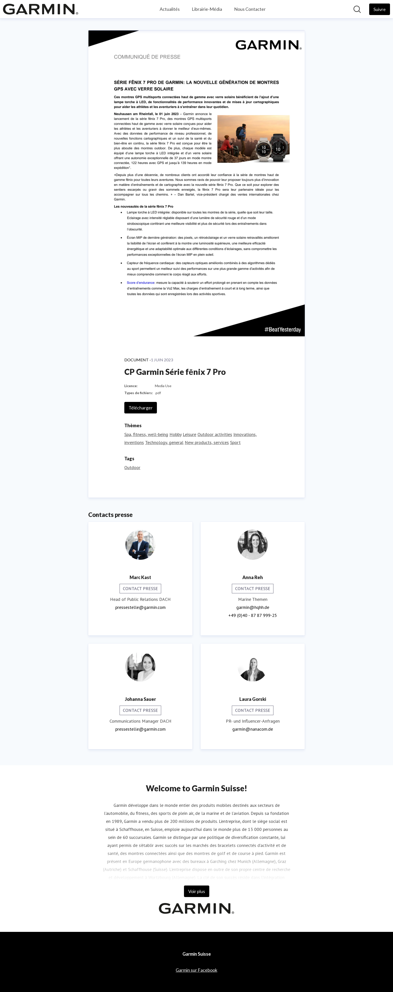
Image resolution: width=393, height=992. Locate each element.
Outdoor (132, 467)
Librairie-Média (207, 9)
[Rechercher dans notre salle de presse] (357, 9)
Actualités (170, 9)
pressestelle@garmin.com (140, 607)
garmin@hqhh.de (252, 607)
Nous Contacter (250, 9)
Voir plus (196, 891)
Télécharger (141, 407)
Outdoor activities (215, 434)
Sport (235, 442)
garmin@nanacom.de (252, 729)
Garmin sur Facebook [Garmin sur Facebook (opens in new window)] (196, 970)
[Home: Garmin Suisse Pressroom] (40, 9)
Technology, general (164, 442)
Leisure (189, 434)
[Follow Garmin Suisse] (379, 9)
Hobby (175, 434)
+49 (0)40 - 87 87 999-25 (252, 615)
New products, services (207, 442)
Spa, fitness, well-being (146, 434)
